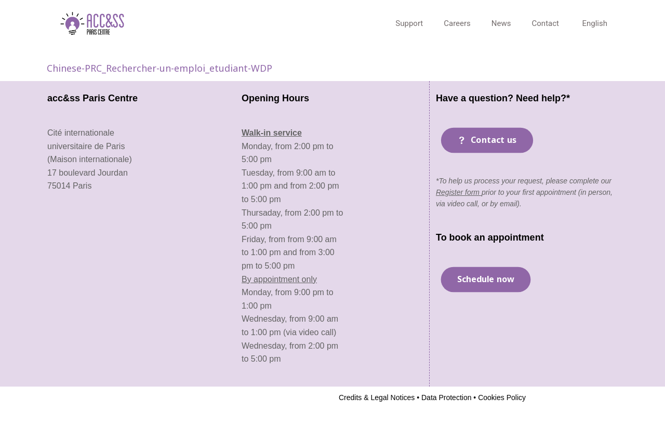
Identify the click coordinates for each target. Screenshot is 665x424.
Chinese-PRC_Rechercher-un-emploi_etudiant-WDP (159, 68)
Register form (459, 192)
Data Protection (445, 397)
